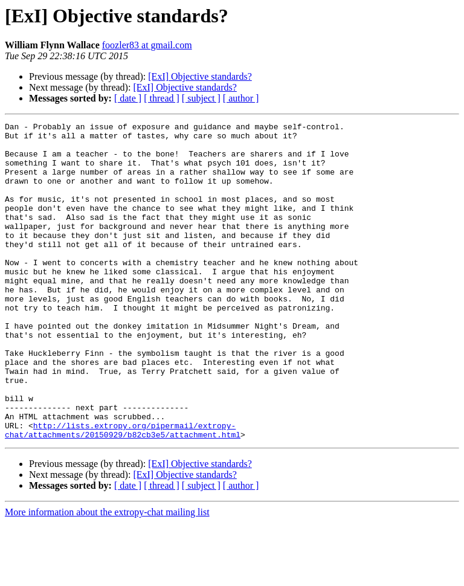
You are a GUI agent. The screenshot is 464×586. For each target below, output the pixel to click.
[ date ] (127, 98)
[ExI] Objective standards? (199, 76)
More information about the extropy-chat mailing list (107, 575)
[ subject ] (201, 98)
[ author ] (241, 98)
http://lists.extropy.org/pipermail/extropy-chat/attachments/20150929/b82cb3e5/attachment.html (122, 492)
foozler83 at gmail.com (147, 45)
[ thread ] (161, 98)
